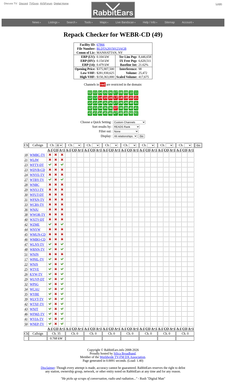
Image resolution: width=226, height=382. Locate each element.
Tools (87, 22)
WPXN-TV (37, 199)
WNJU (34, 209)
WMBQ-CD (38, 239)
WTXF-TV (37, 304)
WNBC (34, 184)
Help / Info (149, 22)
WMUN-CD (38, 234)
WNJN (34, 254)
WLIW (34, 160)
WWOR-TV (38, 214)
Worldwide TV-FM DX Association (122, 357)
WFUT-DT (37, 194)
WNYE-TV (37, 174)
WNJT (34, 309)
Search (71, 22)
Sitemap (170, 22)
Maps (103, 22)
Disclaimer (48, 367)
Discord (23, 3)
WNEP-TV (37, 324)
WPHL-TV (37, 259)
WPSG (34, 284)
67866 (101, 44)
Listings (52, 22)
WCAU (35, 289)
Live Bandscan (125, 22)
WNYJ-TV (37, 189)
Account (187, 22)
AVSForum (46, 3)
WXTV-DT (37, 219)
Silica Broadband (125, 353)
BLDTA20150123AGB (112, 48)
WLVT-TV (37, 299)
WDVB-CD (37, 170)
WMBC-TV (37, 155)
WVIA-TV (37, 319)
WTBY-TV (37, 179)
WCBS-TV (37, 204)
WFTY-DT (37, 165)
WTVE (34, 269)
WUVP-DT (37, 279)
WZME (35, 224)
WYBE (34, 294)
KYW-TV (36, 274)
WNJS (34, 264)
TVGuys (34, 3)
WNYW (35, 229)
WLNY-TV (37, 244)
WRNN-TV (37, 249)
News (35, 22)
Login (219, 3)
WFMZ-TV (37, 314)
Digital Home (61, 3)
